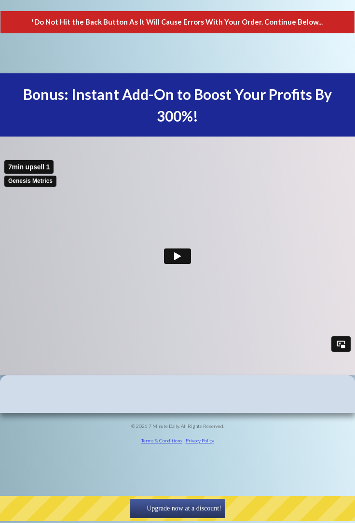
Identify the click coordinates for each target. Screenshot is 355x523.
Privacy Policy (200, 440)
